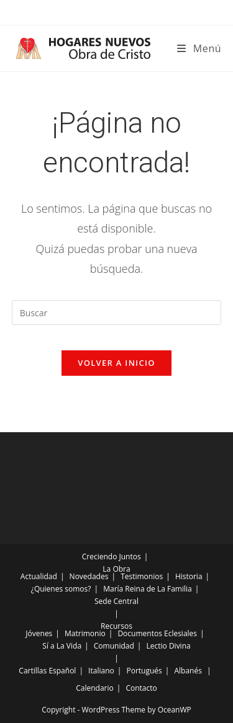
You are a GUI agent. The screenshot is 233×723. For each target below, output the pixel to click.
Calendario (95, 688)
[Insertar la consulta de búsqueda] (117, 312)
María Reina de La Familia (147, 588)
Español (62, 670)
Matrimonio (85, 633)
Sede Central (116, 601)
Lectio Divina (169, 646)
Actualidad (39, 576)
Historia (189, 576)
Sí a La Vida (61, 646)
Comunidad (114, 646)
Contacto (141, 688)
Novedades (89, 576)
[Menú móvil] (199, 48)
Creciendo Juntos (111, 556)
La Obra (116, 569)
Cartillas (33, 670)
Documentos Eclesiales (157, 633)
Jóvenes (38, 633)
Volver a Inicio (116, 362)
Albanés (187, 670)
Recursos (116, 626)
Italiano (101, 670)
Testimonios (142, 576)
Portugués (144, 670)
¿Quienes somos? (61, 588)
